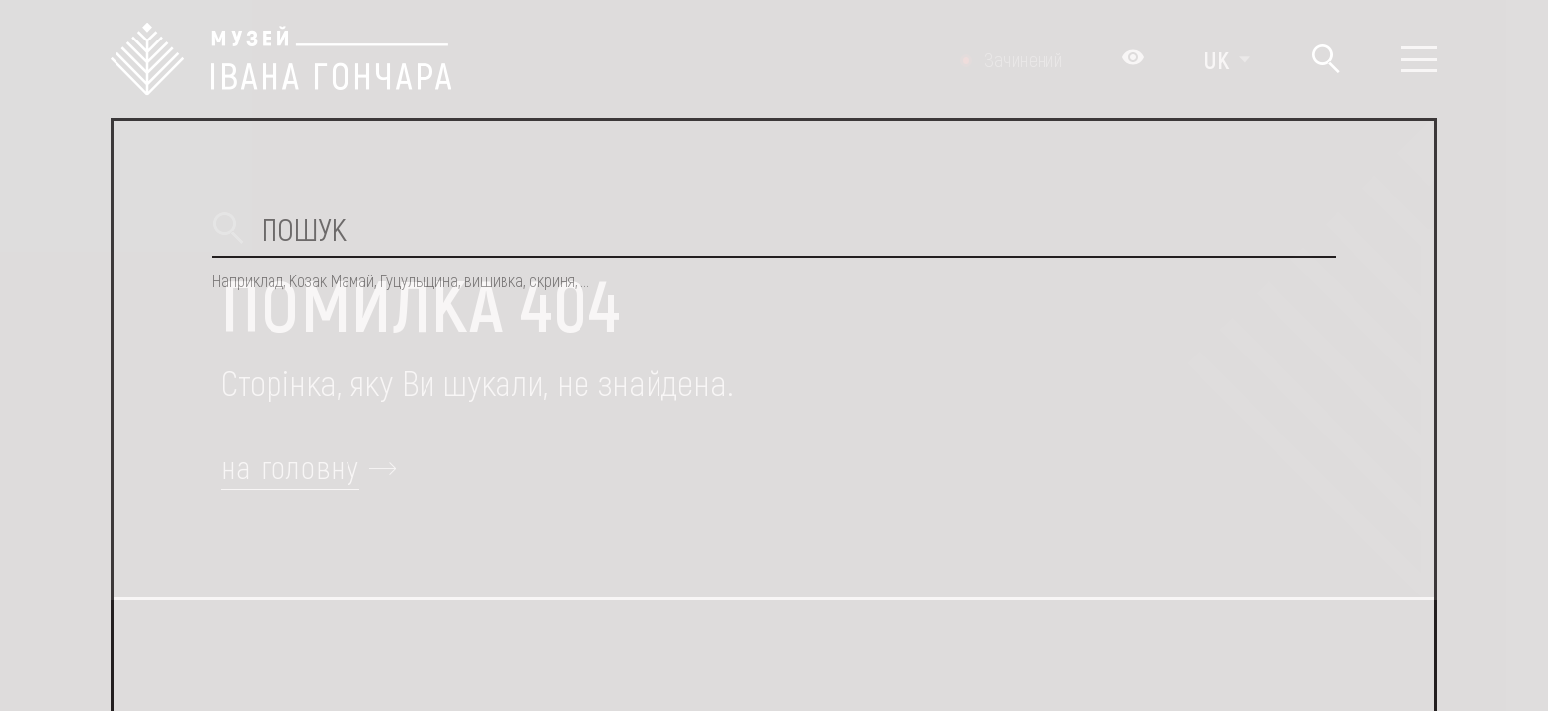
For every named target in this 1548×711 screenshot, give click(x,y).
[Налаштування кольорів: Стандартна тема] (1133, 59)
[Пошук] (1325, 59)
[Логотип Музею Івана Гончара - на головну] (281, 59)
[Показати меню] (1419, 59)
